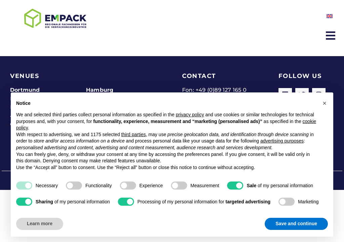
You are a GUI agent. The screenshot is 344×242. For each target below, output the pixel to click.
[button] (324, 103)
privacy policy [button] (190, 114)
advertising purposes (282, 141)
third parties (133, 134)
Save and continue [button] (296, 223)
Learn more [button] (39, 223)
